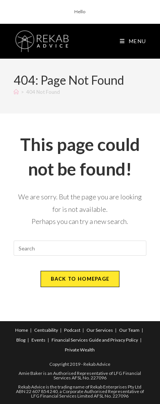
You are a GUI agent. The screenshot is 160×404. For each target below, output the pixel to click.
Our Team (129, 330)
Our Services (99, 330)
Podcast (72, 330)
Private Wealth (80, 350)
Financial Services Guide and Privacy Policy (95, 340)
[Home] (16, 92)
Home (21, 330)
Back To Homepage (80, 279)
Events (38, 340)
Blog (20, 340)
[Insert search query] (80, 248)
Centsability (46, 330)
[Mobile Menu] (133, 41)
